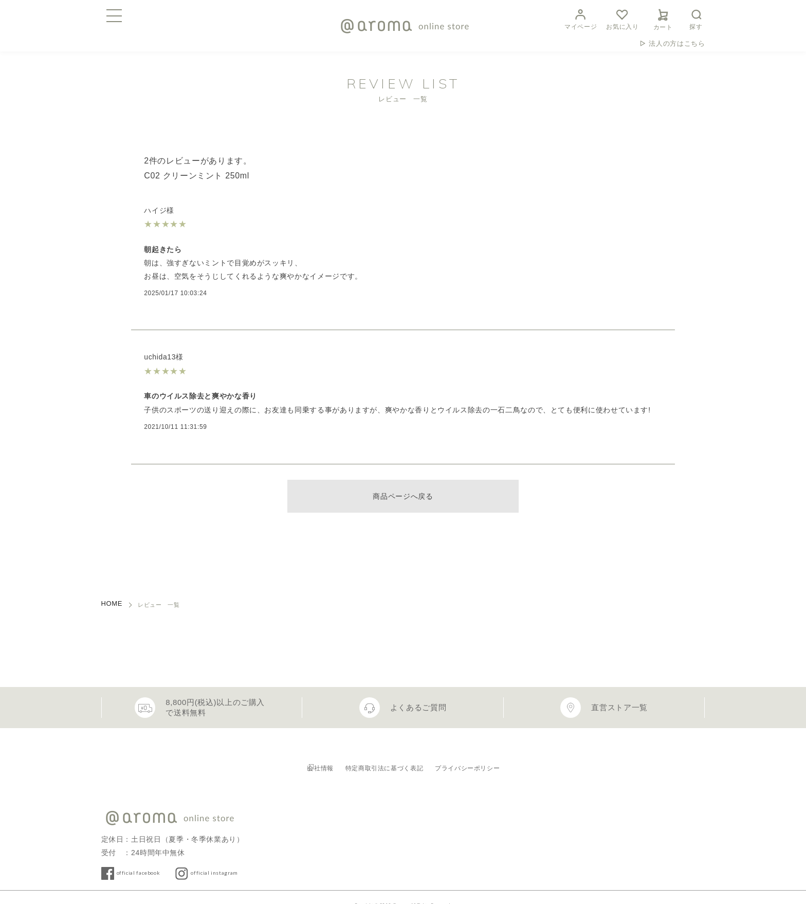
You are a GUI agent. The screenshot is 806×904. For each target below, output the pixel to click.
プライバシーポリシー (493, 757)
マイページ (580, 18)
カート (663, 18)
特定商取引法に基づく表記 (384, 757)
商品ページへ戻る (403, 496)
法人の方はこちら (677, 43)
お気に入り (622, 18)
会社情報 (299, 757)
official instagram (248, 856)
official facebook (150, 856)
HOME (112, 603)
